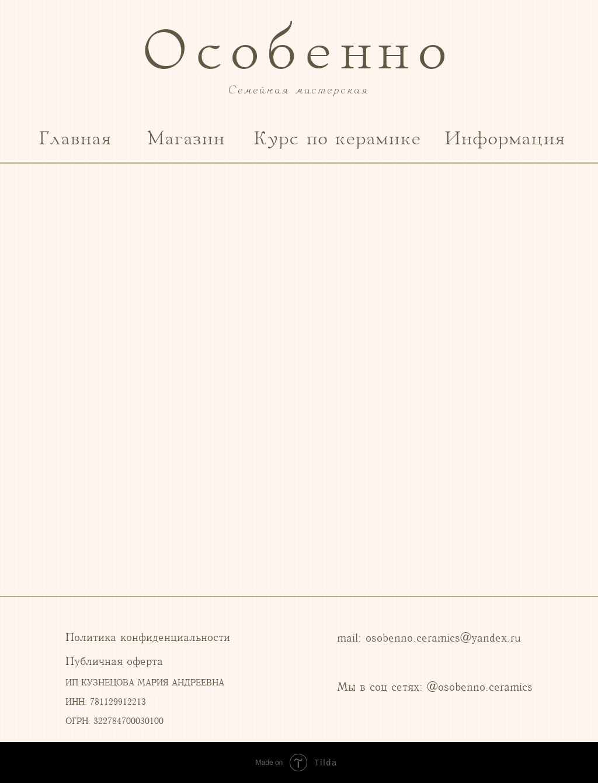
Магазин (186, 139)
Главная (75, 139)
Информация (505, 139)
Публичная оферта (114, 661)
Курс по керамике (337, 139)
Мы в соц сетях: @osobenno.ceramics (435, 687)
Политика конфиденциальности (147, 637)
